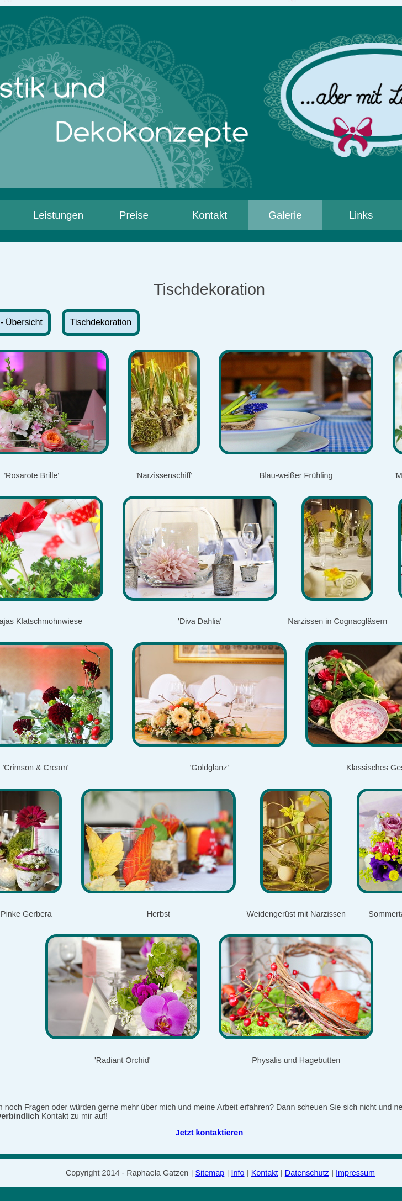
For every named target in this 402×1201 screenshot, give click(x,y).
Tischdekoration (100, 322)
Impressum (355, 1172)
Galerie (285, 215)
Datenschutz (307, 1172)
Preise (134, 215)
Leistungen (58, 215)
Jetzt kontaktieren (209, 1132)
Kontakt (209, 215)
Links (361, 215)
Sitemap (210, 1172)
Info (238, 1172)
